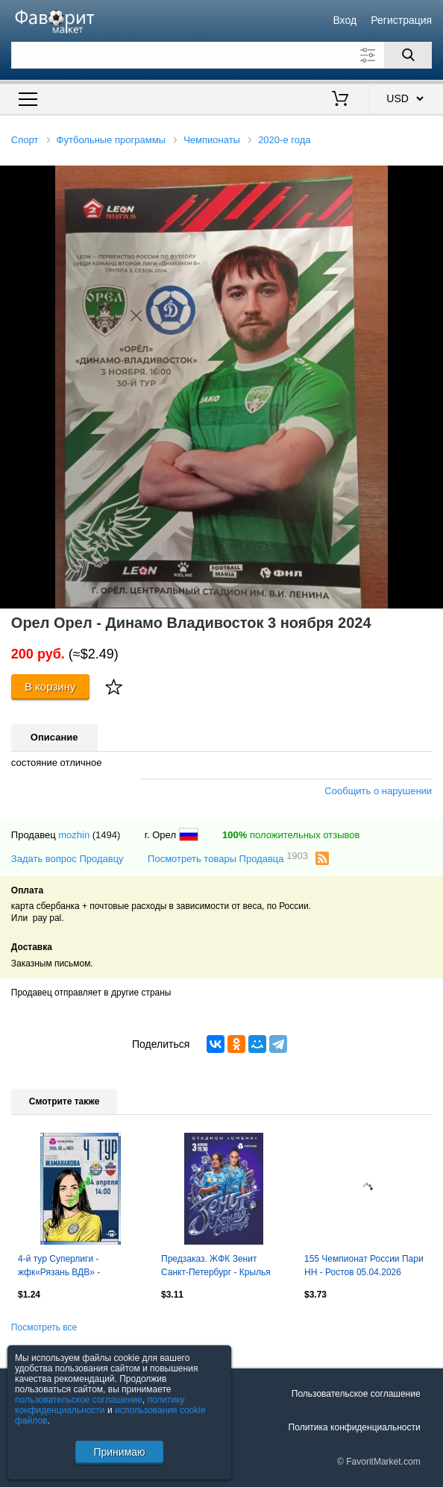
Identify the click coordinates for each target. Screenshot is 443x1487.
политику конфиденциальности (100, 1405)
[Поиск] (408, 55)
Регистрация (401, 20)
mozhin (73, 834)
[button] (430, 179)
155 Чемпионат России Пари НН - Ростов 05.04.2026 (364, 1265)
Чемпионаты (211, 139)
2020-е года (284, 139)
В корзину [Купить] (50, 686)
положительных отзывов (290, 834)
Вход (344, 20)
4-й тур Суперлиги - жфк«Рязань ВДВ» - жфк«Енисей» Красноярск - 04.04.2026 (74, 1267)
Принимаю (119, 1452)
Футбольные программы (111, 139)
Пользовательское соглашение (356, 1394)
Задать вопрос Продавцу (67, 858)
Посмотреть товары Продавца (228, 858)
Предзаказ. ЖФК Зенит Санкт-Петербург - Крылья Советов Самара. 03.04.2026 (220, 1267)
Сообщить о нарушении (378, 790)
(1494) (106, 834)
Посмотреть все (44, 1327)
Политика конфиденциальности (355, 1427)
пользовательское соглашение (78, 1400)
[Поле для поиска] (221, 55)
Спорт (25, 139)
